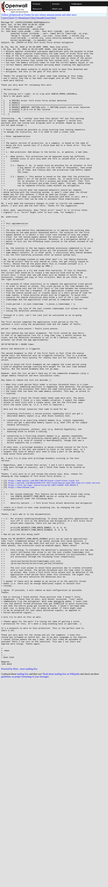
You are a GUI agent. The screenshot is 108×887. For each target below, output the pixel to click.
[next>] (12, 18)
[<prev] (4, 18)
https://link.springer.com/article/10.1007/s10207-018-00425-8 (43, 578)
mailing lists (23, 802)
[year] (48, 18)
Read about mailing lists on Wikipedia (61, 802)
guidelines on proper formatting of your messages (25, 805)
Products (36, 4)
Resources (37, 9)
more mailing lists (28, 797)
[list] (53, 18)
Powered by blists (9, 797)
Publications (76, 4)
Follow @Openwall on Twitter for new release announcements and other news (39, 15)
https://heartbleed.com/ (21, 580)
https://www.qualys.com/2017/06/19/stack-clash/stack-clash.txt (43, 572)
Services (56, 4)
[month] (41, 18)
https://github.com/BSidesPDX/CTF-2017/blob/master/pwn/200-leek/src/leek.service (54, 575)
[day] (33, 18)
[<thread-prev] (23, 18)
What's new (57, 9)
